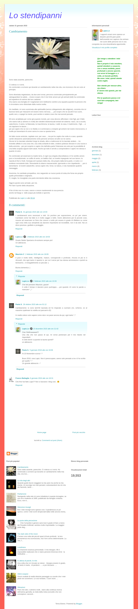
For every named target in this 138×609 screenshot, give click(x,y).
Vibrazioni (21, 587)
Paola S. (18, 212)
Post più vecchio (78, 432)
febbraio (95, 170)
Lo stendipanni (35, 15)
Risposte (21, 276)
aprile (94, 162)
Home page (41, 432)
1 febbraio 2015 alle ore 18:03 (38, 237)
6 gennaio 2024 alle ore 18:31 (41, 378)
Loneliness (21, 547)
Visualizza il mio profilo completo (104, 48)
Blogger (79, 604)
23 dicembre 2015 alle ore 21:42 (45, 329)
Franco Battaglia (22, 378)
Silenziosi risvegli (24, 507)
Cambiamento (22, 467)
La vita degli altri (23, 480)
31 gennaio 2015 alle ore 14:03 (35, 212)
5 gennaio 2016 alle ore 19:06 (41, 350)
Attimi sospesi (22, 574)
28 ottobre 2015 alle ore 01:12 (34, 304)
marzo (94, 166)
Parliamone (21, 494)
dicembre (95, 155)
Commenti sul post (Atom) (52, 440)
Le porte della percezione (27, 521)
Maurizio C (19, 254)
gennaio (95, 151)
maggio (95, 158)
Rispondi (18, 229)
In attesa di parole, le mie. (27, 561)
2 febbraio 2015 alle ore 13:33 (45, 281)
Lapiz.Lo (19, 237)
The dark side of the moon (27, 534)
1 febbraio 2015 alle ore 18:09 (37, 254)
